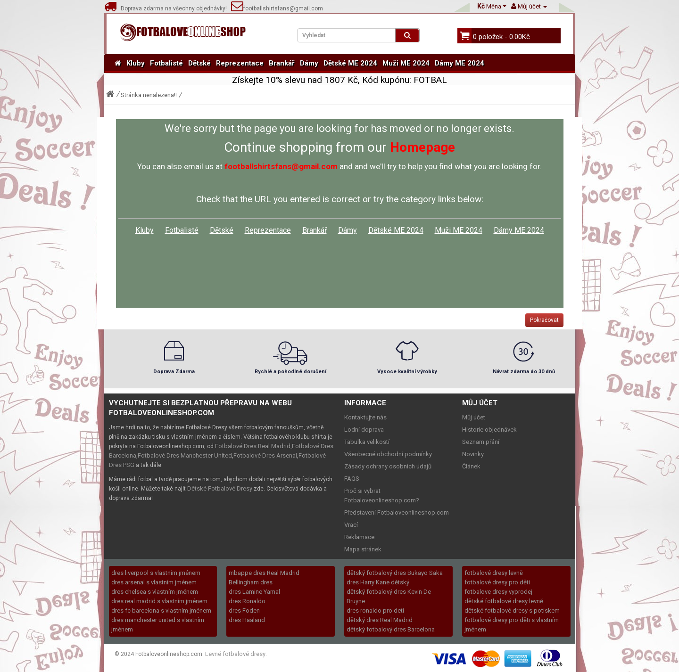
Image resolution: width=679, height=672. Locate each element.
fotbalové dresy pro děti (497, 582)
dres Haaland (247, 619)
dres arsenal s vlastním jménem (154, 582)
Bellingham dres (251, 582)
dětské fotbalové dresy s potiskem (512, 610)
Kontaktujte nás (365, 417)
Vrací (351, 524)
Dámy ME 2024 (459, 63)
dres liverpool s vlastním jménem (155, 572)
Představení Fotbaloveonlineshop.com (396, 512)
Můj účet (473, 417)
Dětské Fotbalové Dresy (219, 488)
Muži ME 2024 (406, 63)
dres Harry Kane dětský (378, 582)
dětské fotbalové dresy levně (503, 601)
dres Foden (244, 610)
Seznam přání (480, 441)
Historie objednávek (489, 429)
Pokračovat (544, 320)
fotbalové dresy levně (493, 572)
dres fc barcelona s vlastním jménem (161, 610)
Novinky (473, 454)
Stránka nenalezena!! (149, 94)
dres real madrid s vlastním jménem (159, 601)
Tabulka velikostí (366, 441)
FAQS (351, 478)
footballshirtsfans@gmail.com (277, 8)
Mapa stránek (362, 549)
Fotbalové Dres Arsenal (265, 455)
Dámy (309, 63)
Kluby (135, 63)
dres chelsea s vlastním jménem (154, 591)
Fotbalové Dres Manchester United (185, 455)
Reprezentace (240, 63)
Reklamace (359, 537)
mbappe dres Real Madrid (264, 572)
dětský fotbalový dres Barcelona (391, 629)
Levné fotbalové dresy (235, 653)
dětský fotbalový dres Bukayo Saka (395, 572)
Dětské (199, 63)
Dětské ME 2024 (350, 63)
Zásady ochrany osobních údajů (387, 466)
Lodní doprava (364, 429)
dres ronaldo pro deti (375, 610)
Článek (471, 466)
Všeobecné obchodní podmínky (388, 454)
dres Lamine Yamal (254, 591)
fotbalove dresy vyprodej (498, 591)
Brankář (282, 63)
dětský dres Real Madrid (380, 619)
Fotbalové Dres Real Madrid (252, 446)
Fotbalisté (166, 63)
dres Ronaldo (247, 601)
